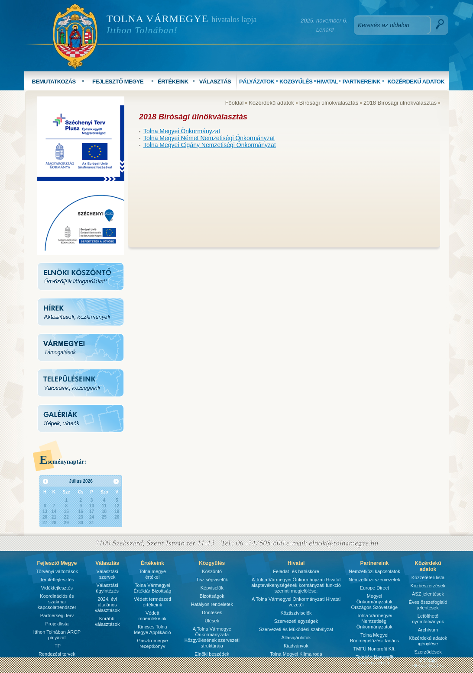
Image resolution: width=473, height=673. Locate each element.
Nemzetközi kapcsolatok (374, 571)
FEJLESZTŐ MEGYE (117, 81)
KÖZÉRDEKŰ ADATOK (415, 81)
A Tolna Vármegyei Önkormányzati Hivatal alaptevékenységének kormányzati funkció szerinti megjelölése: (296, 585)
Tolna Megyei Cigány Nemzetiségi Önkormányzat (209, 144)
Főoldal (234, 102)
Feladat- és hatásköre (296, 571)
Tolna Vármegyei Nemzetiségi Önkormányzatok (374, 621)
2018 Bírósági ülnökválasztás (400, 102)
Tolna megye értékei (152, 574)
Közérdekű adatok (271, 102)
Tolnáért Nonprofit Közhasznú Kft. (374, 659)
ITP (57, 645)
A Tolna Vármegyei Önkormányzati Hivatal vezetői (296, 601)
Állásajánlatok (296, 637)
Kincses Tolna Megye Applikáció (152, 629)
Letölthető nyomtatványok (428, 618)
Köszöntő (212, 571)
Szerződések (428, 651)
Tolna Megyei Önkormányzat (181, 131)
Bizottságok (212, 596)
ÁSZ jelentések (428, 593)
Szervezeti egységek (296, 621)
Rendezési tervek (57, 654)
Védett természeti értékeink (152, 601)
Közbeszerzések (428, 585)
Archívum (428, 629)
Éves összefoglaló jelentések (428, 604)
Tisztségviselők (212, 579)
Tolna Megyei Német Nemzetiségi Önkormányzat (209, 138)
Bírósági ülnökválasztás (329, 102)
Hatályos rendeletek (212, 604)
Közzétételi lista (427, 577)
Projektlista (57, 623)
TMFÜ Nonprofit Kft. (374, 648)
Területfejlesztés (57, 579)
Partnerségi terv (57, 615)
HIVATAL (327, 81)
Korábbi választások (107, 621)
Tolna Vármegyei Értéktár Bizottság (152, 588)
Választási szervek (107, 574)
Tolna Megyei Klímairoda (296, 654)
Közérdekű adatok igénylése (428, 640)
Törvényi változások (57, 571)
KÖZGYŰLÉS (295, 81)
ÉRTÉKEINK (173, 81)
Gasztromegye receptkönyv (152, 643)
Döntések (212, 612)
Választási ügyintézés (107, 588)
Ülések (211, 620)
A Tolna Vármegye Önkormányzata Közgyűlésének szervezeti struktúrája (212, 637)
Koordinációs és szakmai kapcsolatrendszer (57, 601)
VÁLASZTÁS (215, 81)
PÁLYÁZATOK (256, 81)
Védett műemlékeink (152, 615)
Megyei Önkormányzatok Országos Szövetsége (374, 601)
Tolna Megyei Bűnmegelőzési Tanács (374, 637)
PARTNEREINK (361, 81)
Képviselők (212, 587)
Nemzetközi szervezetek (374, 579)
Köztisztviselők (295, 612)
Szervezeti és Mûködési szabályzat (296, 629)
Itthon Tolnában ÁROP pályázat (57, 634)
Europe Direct (374, 587)
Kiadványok (296, 645)
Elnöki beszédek (211, 654)
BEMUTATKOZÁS (54, 81)
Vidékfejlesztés (57, 587)
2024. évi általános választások (107, 604)
